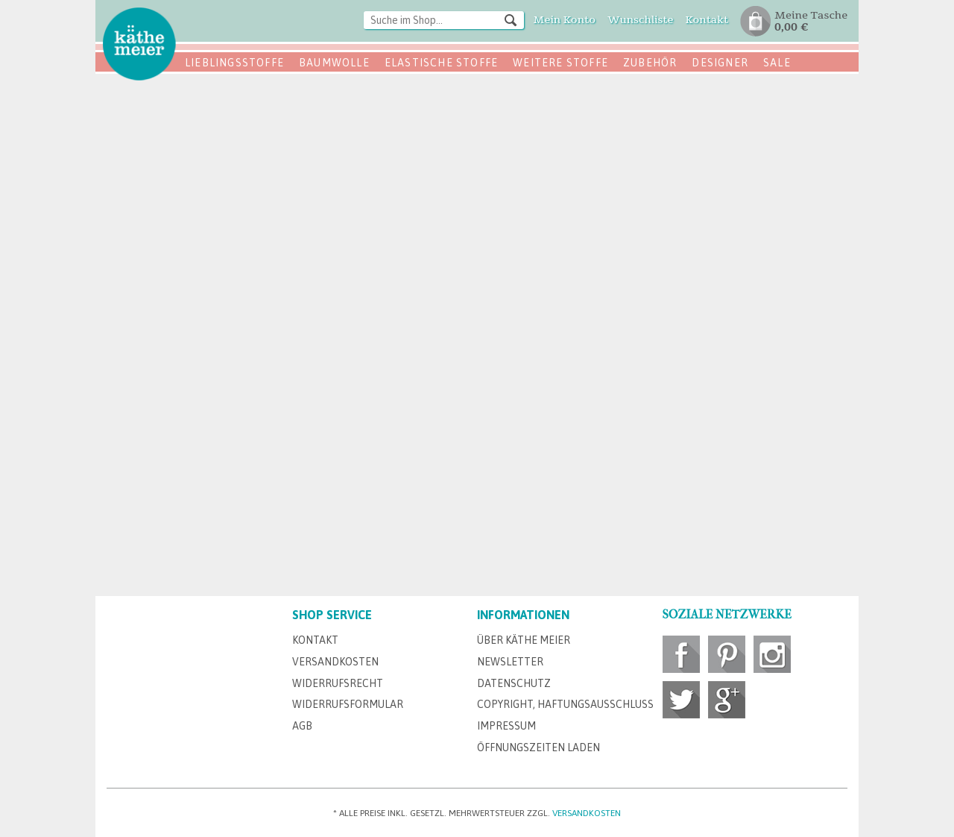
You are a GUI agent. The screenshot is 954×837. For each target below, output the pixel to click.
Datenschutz (514, 683)
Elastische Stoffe (441, 63)
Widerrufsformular (347, 704)
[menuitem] (444, 21)
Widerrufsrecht (337, 683)
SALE (777, 63)
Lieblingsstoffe (234, 63)
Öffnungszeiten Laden (538, 747)
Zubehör (650, 63)
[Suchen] (510, 19)
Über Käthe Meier (523, 640)
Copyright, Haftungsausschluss (565, 704)
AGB (302, 726)
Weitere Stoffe (560, 63)
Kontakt (315, 640)
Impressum (506, 726)
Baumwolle (334, 63)
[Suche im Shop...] (444, 20)
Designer (720, 63)
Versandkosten (335, 662)
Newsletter (510, 662)
